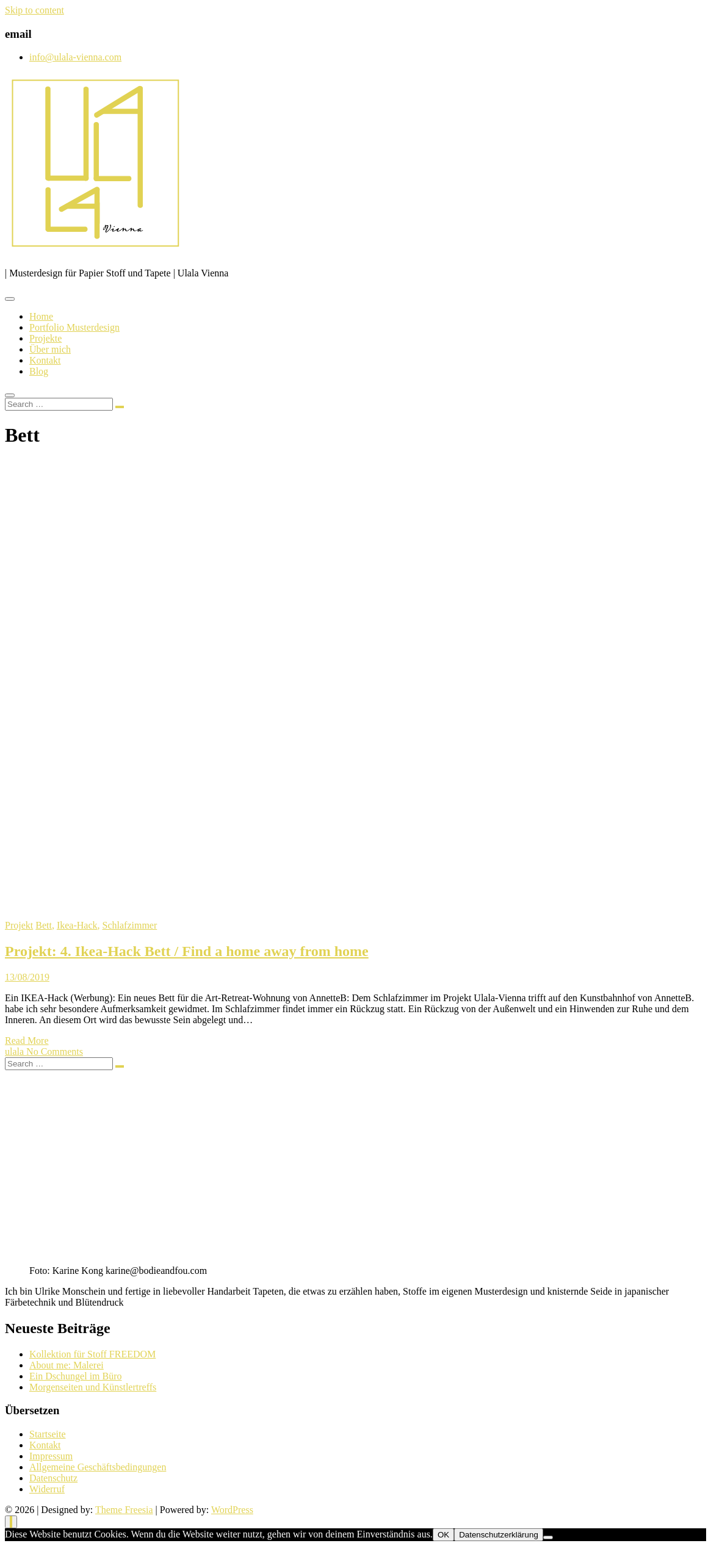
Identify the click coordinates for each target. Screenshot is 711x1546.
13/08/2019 (27, 977)
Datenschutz (53, 1478)
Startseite (47, 1434)
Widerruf (47, 1489)
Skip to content (34, 10)
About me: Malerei (66, 1365)
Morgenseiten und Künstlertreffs (92, 1387)
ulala (15, 1051)
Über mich (50, 349)
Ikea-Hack (77, 925)
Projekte (45, 338)
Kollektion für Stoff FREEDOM (92, 1354)
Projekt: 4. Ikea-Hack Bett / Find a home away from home (187, 951)
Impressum (51, 1456)
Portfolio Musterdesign (74, 327)
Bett (43, 925)
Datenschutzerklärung (498, 1534)
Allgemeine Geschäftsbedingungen (97, 1467)
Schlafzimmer (130, 925)
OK (443, 1534)
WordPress (232, 1510)
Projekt (19, 925)
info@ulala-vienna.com (75, 57)
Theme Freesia (124, 1510)
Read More (27, 1040)
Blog (38, 371)
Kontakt (45, 360)
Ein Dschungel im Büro (75, 1376)
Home (41, 316)
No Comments (54, 1051)
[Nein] (548, 1537)
